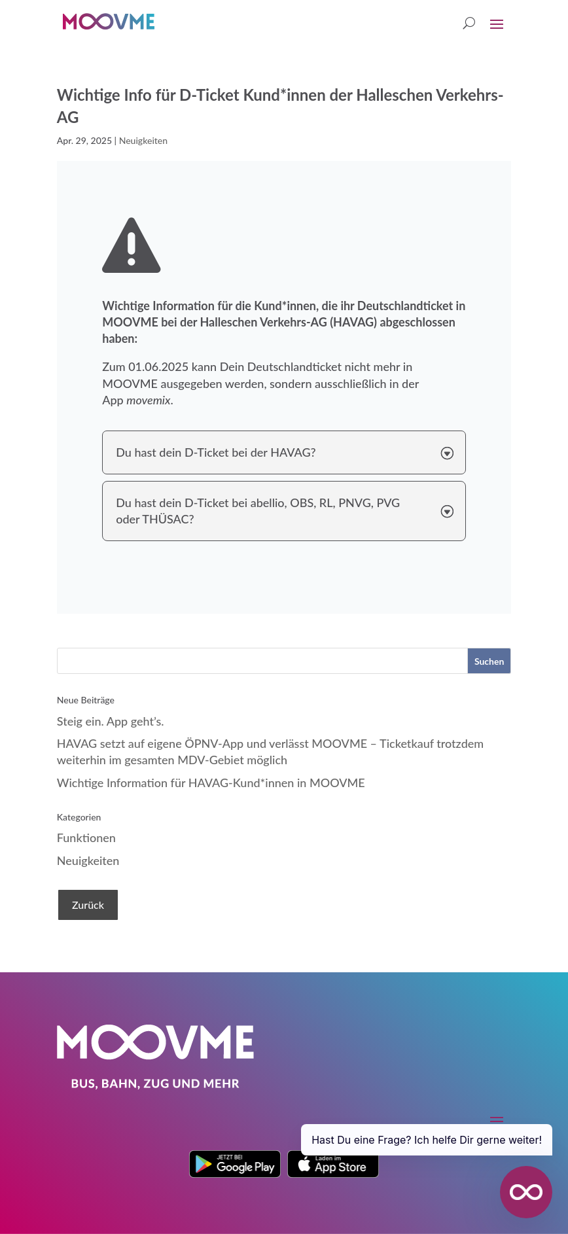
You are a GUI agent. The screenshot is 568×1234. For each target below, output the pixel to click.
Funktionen (86, 837)
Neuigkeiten (143, 140)
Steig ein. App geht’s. (110, 721)
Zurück (88, 904)
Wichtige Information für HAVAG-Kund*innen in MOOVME (211, 782)
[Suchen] (489, 661)
